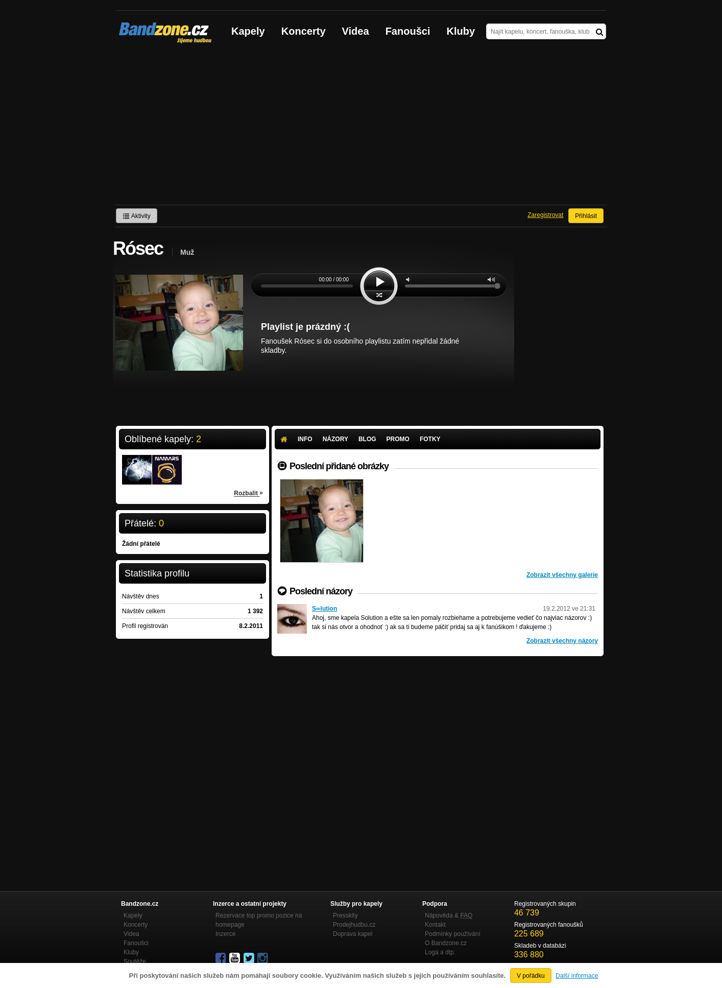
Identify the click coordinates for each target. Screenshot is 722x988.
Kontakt (435, 924)
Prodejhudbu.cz (354, 924)
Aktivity (137, 216)
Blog (367, 439)
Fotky (430, 439)
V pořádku (531, 975)
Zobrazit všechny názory (562, 640)
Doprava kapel (352, 933)
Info (305, 439)
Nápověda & (448, 915)
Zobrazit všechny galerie (562, 575)
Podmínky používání (452, 933)
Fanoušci (408, 31)
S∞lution (324, 608)
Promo (398, 439)
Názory (335, 439)
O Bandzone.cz (446, 943)
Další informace (577, 975)
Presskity (345, 915)
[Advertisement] (361, 128)
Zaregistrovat (545, 215)
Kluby (461, 31)
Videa (355, 31)
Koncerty (303, 31)
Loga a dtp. (440, 952)
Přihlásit (586, 216)
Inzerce (225, 933)
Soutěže (135, 961)
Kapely (248, 31)
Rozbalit (248, 493)
